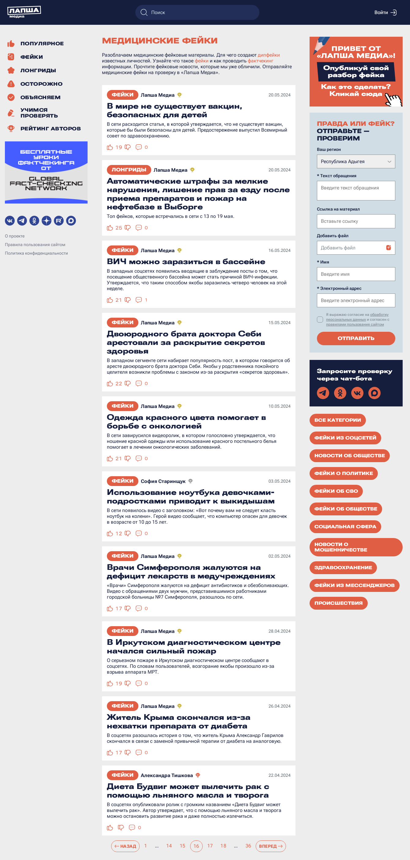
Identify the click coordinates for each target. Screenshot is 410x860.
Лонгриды (129, 170)
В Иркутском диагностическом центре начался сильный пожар (193, 646)
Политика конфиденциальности (36, 253)
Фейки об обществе (345, 508)
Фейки (123, 95)
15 (183, 846)
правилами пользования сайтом (355, 324)
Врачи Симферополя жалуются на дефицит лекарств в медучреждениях (191, 571)
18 (223, 846)
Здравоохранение (343, 567)
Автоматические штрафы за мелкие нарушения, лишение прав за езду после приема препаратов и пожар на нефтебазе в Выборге (198, 194)
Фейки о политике (343, 473)
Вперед (271, 846)
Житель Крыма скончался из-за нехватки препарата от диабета (178, 721)
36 (248, 846)
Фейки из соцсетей (345, 437)
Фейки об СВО (336, 490)
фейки (202, 61)
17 (210, 846)
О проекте (14, 236)
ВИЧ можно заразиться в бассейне (186, 261)
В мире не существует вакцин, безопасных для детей (174, 110)
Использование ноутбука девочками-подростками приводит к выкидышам (191, 496)
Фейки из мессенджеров (354, 585)
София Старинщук (163, 481)
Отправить (356, 338)
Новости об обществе (349, 455)
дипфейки (269, 55)
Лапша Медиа (158, 95)
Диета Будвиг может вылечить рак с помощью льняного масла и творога (188, 790)
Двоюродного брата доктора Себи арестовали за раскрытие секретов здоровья (186, 342)
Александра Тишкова (167, 775)
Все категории (337, 419)
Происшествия (338, 602)
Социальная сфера (345, 526)
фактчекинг (260, 61)
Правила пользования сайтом (35, 244)
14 (169, 846)
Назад (125, 846)
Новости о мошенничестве (340, 546)
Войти (385, 12)
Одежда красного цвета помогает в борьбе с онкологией (186, 421)
